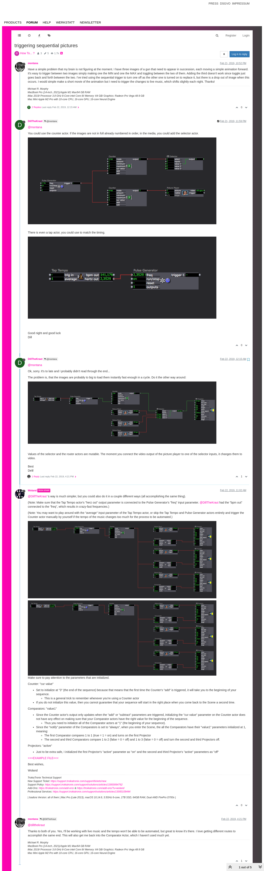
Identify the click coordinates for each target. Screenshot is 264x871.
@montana (50, 121)
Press (213, 3)
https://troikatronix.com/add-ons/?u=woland (100, 788)
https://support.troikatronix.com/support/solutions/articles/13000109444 (91, 791)
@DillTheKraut (37, 496)
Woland (32, 490)
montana (33, 63)
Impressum (241, 3)
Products (12, 22)
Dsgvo (225, 3)
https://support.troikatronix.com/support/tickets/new (78, 781)
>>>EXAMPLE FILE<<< (43, 758)
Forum (32, 22)
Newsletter (90, 22)
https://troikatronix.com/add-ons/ (56, 788)
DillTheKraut (35, 121)
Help (47, 22)
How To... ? (27, 53)
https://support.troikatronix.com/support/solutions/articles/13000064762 (84, 784)
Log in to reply (239, 54)
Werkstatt (65, 22)
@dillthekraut (36, 825)
